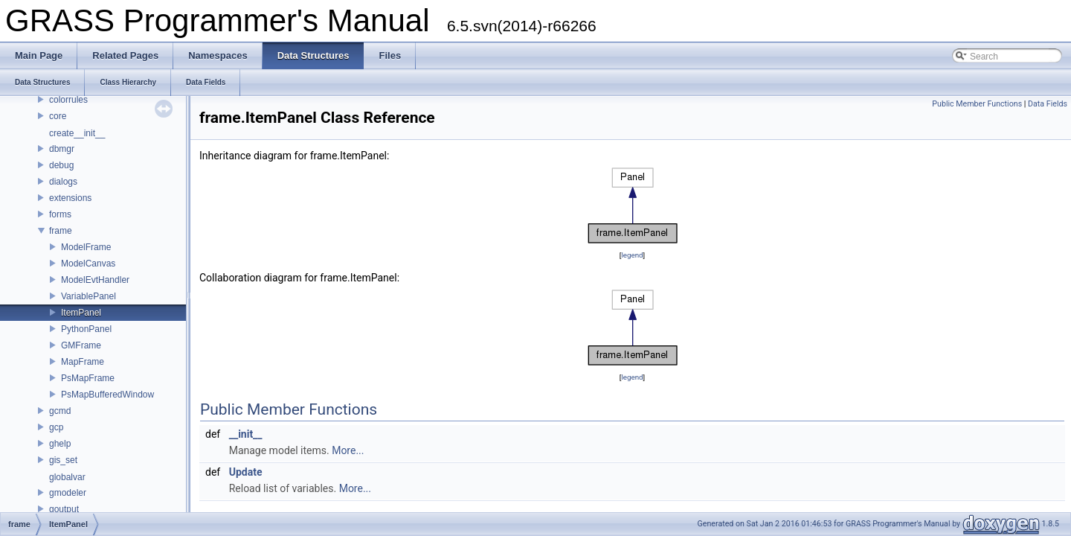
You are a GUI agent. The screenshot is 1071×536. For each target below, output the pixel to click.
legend (632, 255)
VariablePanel (88, 296)
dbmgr (61, 149)
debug (61, 165)
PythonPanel (86, 329)
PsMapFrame (88, 378)
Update (246, 472)
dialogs (63, 181)
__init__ (246, 434)
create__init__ (77, 133)
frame (60, 231)
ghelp (60, 443)
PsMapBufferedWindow (107, 394)
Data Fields (1047, 104)
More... (348, 450)
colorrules (68, 100)
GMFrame (81, 345)
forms (60, 214)
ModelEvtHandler (95, 280)
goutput (64, 509)
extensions (70, 198)
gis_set (63, 460)
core (57, 116)
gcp (56, 427)
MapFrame (82, 362)
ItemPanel (81, 312)
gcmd (60, 411)
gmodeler (67, 493)
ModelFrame (86, 247)
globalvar (67, 477)
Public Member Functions (977, 104)
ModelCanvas (88, 263)
